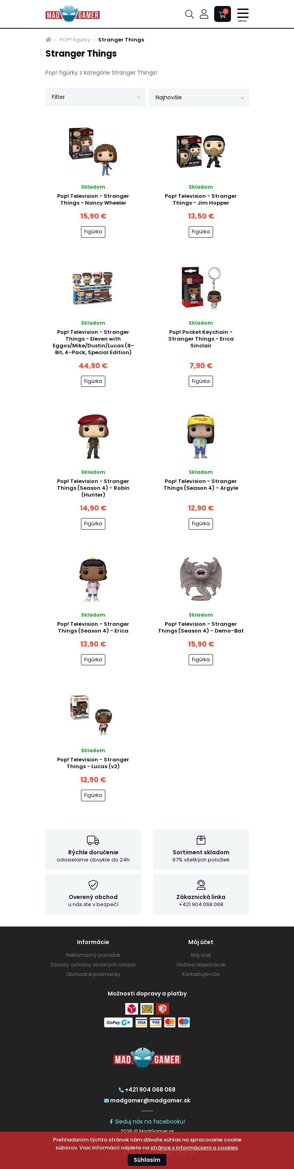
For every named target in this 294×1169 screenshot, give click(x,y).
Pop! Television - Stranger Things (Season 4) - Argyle (201, 484)
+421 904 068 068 (147, 1090)
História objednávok (201, 964)
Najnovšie (169, 97)
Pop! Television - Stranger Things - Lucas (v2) (93, 763)
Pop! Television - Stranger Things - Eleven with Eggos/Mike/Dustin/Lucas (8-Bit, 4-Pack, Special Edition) (93, 342)
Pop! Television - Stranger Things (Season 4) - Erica (93, 627)
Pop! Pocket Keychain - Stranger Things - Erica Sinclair (201, 338)
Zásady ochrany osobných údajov (93, 964)
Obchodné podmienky (93, 974)
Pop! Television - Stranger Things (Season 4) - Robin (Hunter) (93, 488)
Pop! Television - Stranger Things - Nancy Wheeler (93, 199)
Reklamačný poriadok (93, 955)
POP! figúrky (74, 40)
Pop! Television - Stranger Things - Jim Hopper (201, 199)
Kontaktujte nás (201, 974)
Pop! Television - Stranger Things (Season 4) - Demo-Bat (201, 627)
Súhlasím (147, 1160)
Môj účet (201, 955)
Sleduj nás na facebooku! (147, 1122)
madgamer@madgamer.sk (147, 1100)
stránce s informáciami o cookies (194, 1147)
